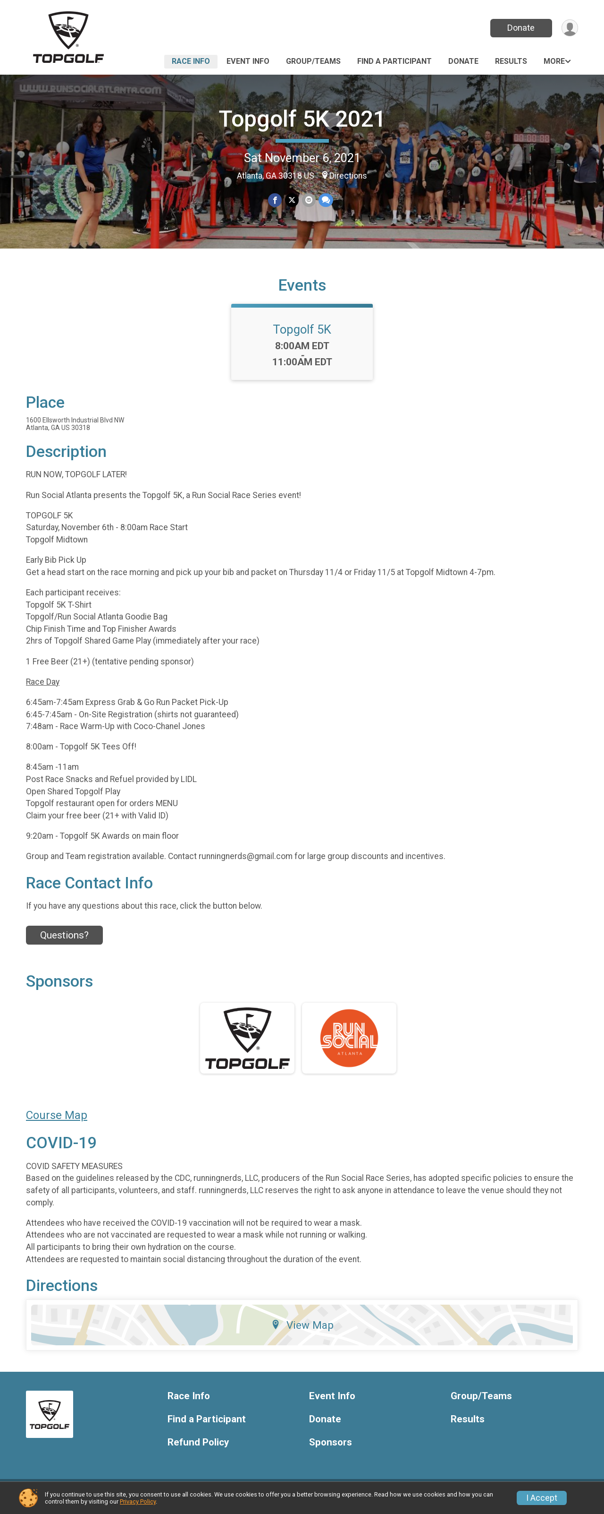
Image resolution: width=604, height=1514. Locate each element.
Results (511, 61)
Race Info (191, 61)
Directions (348, 176)
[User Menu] (569, 28)
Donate (520, 28)
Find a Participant (394, 61)
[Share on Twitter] (292, 200)
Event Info (247, 61)
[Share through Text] (325, 200)
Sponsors (330, 1448)
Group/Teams (313, 61)
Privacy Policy (138, 1501)
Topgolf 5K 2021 (302, 118)
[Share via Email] (308, 200)
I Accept (541, 1498)
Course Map (56, 1120)
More (554, 61)
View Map (302, 1331)
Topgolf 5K (302, 335)
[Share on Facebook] (275, 200)
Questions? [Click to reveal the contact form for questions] (64, 940)
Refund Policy (198, 1448)
